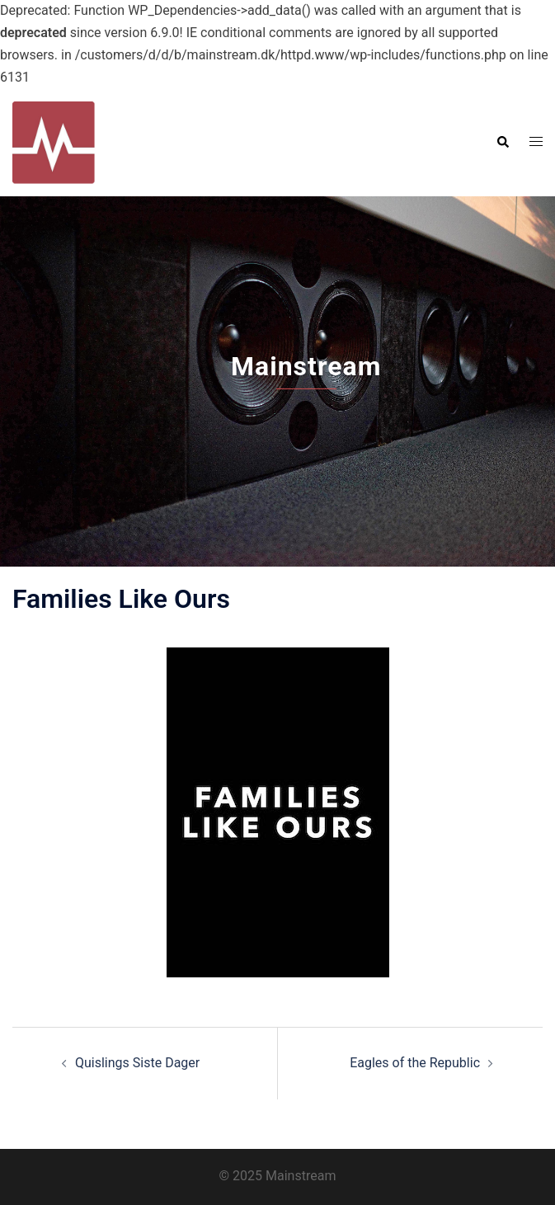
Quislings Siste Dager (137, 1063)
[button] (502, 141)
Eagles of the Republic (415, 1063)
